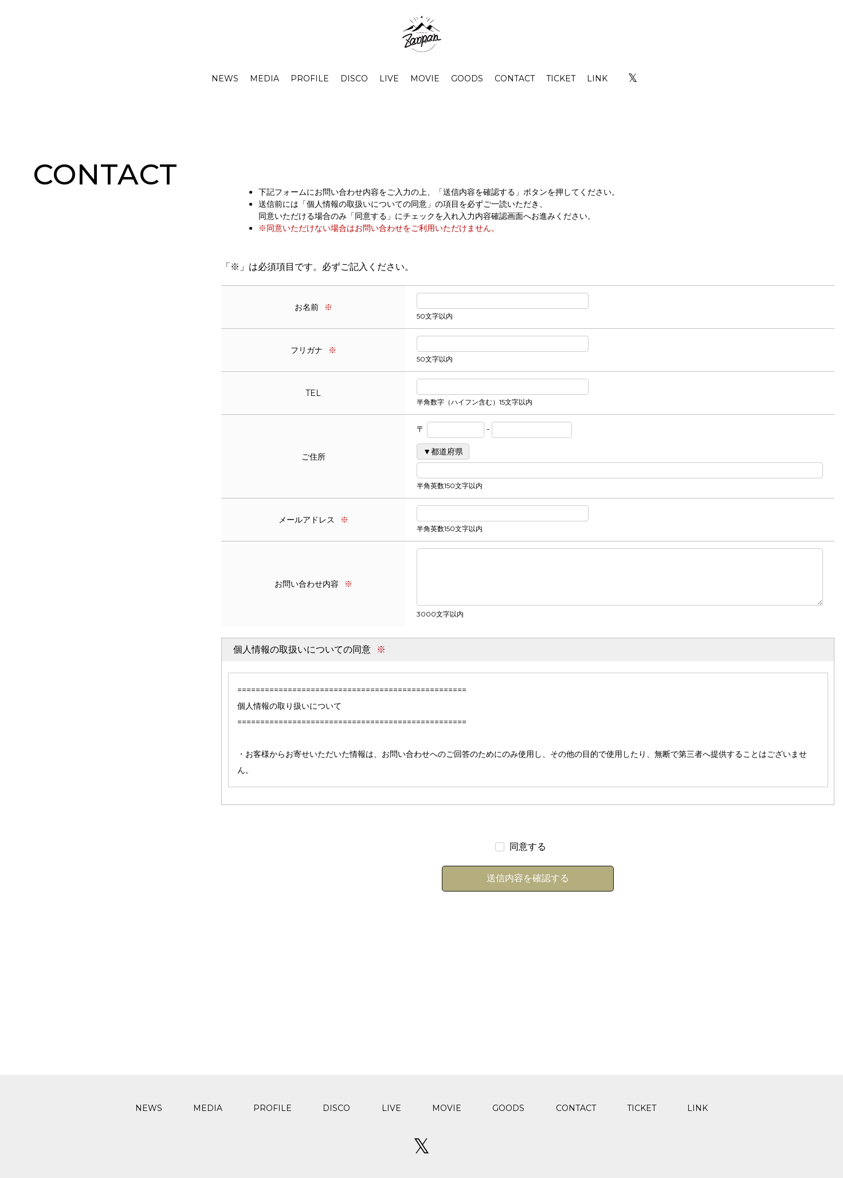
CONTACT (515, 78)
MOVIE (425, 78)
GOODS (467, 78)
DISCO (354, 78)
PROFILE (310, 78)
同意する (527, 846)
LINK (597, 78)
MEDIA (264, 78)
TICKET (560, 78)
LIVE (389, 78)
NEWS (224, 78)
